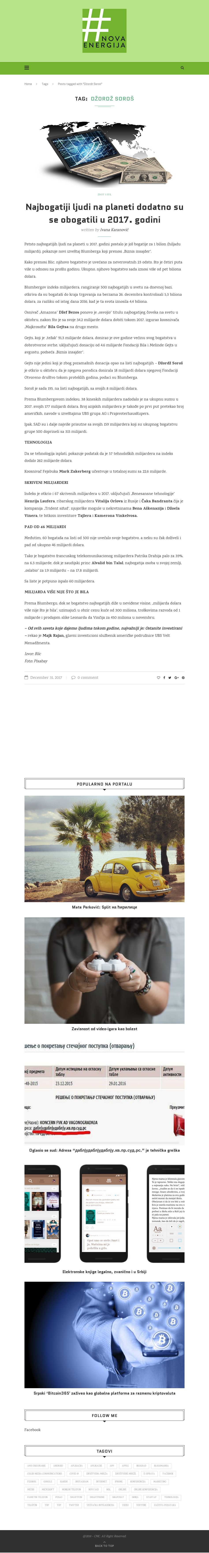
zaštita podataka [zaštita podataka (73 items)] (166, 1506)
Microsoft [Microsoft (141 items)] (48, 1490)
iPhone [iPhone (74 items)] (119, 1482)
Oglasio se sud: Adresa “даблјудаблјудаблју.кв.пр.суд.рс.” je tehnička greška (104, 1150)
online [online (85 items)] (123, 1490)
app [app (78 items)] (112, 1466)
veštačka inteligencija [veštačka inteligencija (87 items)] (101, 1506)
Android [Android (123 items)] (58, 1466)
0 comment (84, 678)
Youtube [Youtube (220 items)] (142, 1506)
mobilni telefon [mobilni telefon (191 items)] (71, 1490)
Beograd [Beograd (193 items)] (142, 1466)
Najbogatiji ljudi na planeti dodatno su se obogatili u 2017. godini (105, 213)
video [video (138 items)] (126, 1506)
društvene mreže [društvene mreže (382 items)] (126, 1474)
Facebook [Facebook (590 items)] (168, 1474)
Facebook (32, 1430)
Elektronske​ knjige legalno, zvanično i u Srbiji (104, 1272)
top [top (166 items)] (47, 1506)
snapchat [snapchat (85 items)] (119, 1498)
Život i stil (105, 194)
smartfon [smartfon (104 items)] (76, 1498)
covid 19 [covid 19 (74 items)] (74, 1474)
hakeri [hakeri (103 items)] (64, 1482)
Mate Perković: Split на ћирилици (104, 907)
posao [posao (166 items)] (59, 1498)
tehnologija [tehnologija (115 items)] (172, 1498)
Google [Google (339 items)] (48, 1482)
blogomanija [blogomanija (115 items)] (162, 1466)
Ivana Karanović (114, 230)
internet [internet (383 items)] (102, 1482)
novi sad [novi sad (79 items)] (94, 1490)
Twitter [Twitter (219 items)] (74, 1506)
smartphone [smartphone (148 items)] (97, 1498)
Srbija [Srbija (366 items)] (135, 1498)
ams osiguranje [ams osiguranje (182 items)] (36, 1466)
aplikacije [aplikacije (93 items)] (97, 1466)
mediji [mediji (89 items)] (30, 1490)
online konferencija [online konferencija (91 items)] (147, 1490)
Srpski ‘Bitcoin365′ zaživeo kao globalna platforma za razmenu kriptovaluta (104, 1393)
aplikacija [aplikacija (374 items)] (77, 1466)
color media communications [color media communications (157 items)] (44, 1474)
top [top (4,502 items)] (59, 1506)
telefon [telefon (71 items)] (32, 1506)
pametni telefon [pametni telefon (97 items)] (37, 1498)
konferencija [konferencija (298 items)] (139, 1482)
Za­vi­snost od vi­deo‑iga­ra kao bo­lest (104, 1029)
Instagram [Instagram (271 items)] (82, 1482)
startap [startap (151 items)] (152, 1498)
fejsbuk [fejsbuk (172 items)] (31, 1482)
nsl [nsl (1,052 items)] (109, 1490)
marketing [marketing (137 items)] (161, 1482)
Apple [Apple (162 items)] (126, 1466)
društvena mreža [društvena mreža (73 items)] (97, 1474)
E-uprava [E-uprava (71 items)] (149, 1474)
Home (28, 84)
